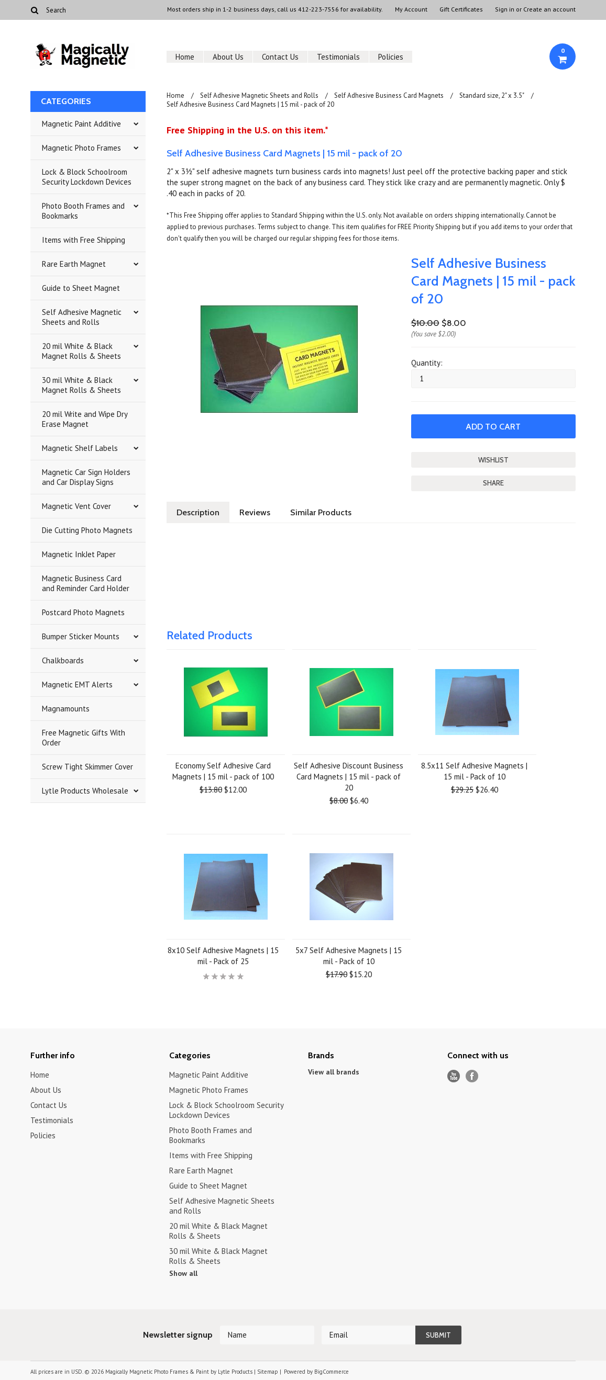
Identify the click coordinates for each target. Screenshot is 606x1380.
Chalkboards (63, 660)
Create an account (549, 9)
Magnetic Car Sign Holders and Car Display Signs (86, 477)
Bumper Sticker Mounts (80, 636)
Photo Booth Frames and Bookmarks (83, 211)
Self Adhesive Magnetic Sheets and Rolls (82, 317)
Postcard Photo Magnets (83, 612)
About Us (228, 57)
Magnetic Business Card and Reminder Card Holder (85, 583)
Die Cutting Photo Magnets (87, 530)
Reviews (254, 512)
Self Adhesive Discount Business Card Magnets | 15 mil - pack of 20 (348, 777)
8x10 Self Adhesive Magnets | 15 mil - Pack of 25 (223, 955)
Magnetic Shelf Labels (80, 448)
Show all (183, 1273)
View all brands (333, 1072)
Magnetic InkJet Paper (79, 554)
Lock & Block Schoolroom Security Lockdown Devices (86, 177)
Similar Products (320, 512)
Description (198, 512)
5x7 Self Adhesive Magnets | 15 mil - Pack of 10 (348, 955)
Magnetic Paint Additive (81, 124)
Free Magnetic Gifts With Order (83, 738)
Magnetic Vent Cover (76, 506)
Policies (390, 57)
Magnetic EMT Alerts (77, 684)
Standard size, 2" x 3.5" (491, 95)
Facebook (472, 1076)
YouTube (453, 1076)
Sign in (504, 9)
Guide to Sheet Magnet (81, 288)
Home (184, 57)
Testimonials (338, 57)
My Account (411, 9)
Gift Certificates (461, 9)
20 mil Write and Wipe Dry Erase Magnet (85, 419)
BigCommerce (331, 1371)
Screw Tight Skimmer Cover (87, 767)
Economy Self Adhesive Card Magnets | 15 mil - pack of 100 (223, 771)
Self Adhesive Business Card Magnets (389, 95)
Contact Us (280, 57)
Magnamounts (66, 709)
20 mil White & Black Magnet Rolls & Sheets (81, 351)
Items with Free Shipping (83, 240)
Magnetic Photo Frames (81, 148)
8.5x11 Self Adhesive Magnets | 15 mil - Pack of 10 (474, 771)
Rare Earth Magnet (74, 264)
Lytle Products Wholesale (85, 791)
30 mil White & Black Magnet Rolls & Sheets (81, 385)
